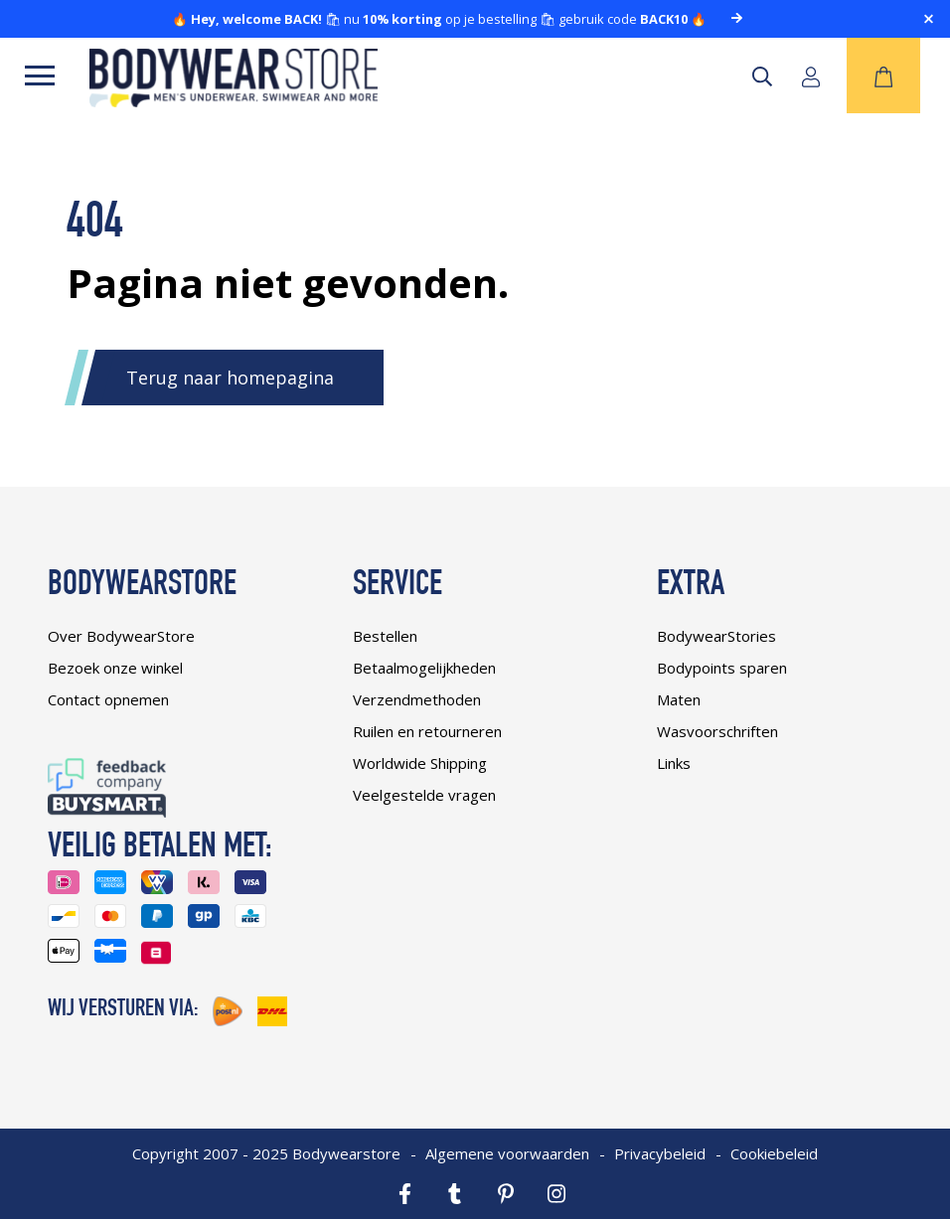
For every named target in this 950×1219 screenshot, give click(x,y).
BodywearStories (716, 636)
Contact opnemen (108, 699)
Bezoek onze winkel (115, 668)
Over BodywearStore (121, 636)
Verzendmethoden (417, 699)
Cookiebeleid (774, 1153)
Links (674, 763)
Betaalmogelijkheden (424, 668)
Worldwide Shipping (420, 763)
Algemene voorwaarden (507, 1153)
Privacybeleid (660, 1153)
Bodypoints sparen (722, 668)
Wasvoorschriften (717, 731)
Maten (679, 699)
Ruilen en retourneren (427, 731)
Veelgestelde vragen (424, 795)
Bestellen (385, 636)
